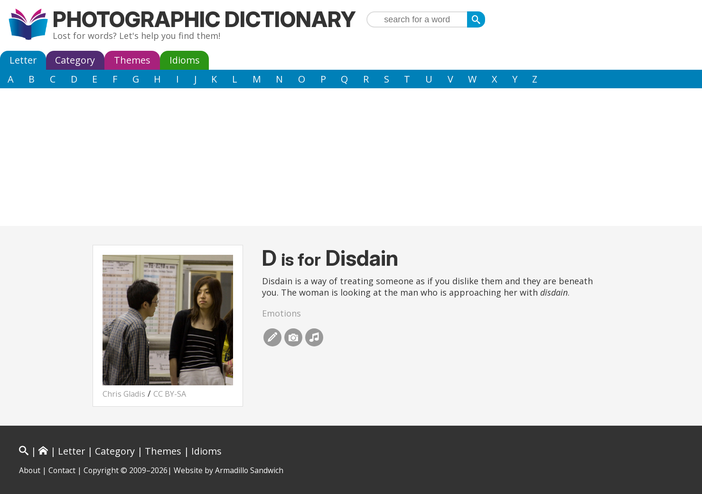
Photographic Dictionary (204, 19)
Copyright (101, 470)
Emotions (281, 313)
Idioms (184, 60)
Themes (132, 60)
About (29, 470)
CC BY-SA (169, 394)
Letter (23, 60)
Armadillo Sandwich (249, 470)
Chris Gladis (124, 394)
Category (75, 60)
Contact (61, 470)
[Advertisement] (351, 159)
